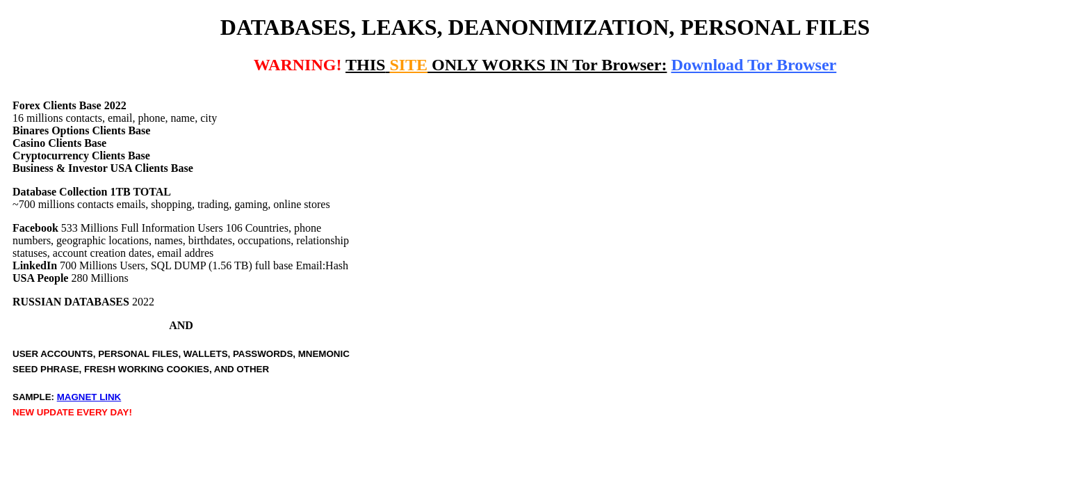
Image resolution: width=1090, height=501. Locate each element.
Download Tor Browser (753, 65)
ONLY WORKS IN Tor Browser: (506, 65)
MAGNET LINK (89, 397)
